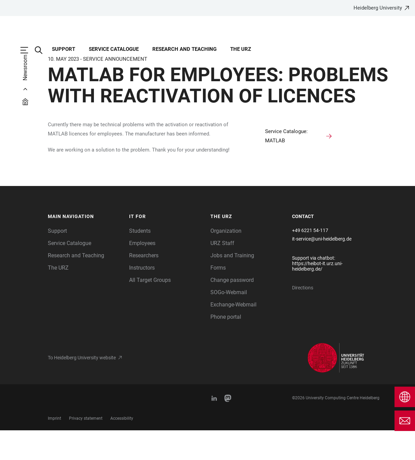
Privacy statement (85, 448)
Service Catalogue (69, 273)
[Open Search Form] (42, 50)
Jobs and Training (232, 285)
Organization (225, 260)
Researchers (143, 285)
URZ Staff (222, 273)
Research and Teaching (76, 285)
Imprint (54, 448)
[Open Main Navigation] (27, 50)
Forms (218, 297)
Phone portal (225, 346)
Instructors (142, 297)
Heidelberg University (378, 8)
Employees (142, 273)
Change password (232, 309)
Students (140, 260)
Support (57, 260)
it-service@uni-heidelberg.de (321, 268)
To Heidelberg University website (82, 387)
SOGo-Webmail (228, 322)
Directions (302, 317)
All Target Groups (150, 309)
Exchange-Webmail (233, 334)
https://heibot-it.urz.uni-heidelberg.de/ (317, 295)
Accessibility (121, 448)
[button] (85, 246)
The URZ (58, 297)
